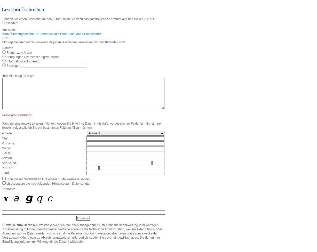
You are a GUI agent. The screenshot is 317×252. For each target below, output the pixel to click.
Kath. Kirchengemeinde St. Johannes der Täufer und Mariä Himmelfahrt (51, 34)
